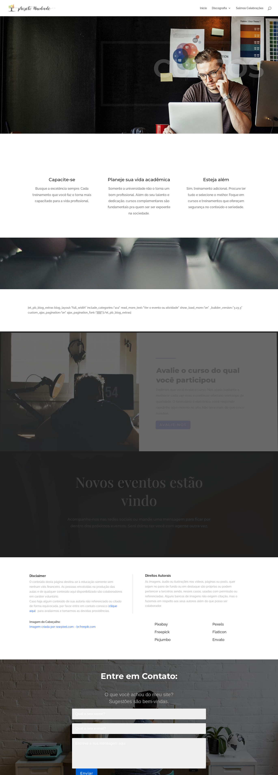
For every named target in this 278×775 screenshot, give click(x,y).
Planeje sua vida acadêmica (139, 180)
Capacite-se (62, 180)
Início (203, 8)
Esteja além (216, 180)
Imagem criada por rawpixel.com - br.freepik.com (62, 626)
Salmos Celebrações (249, 8)
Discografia (219, 8)
